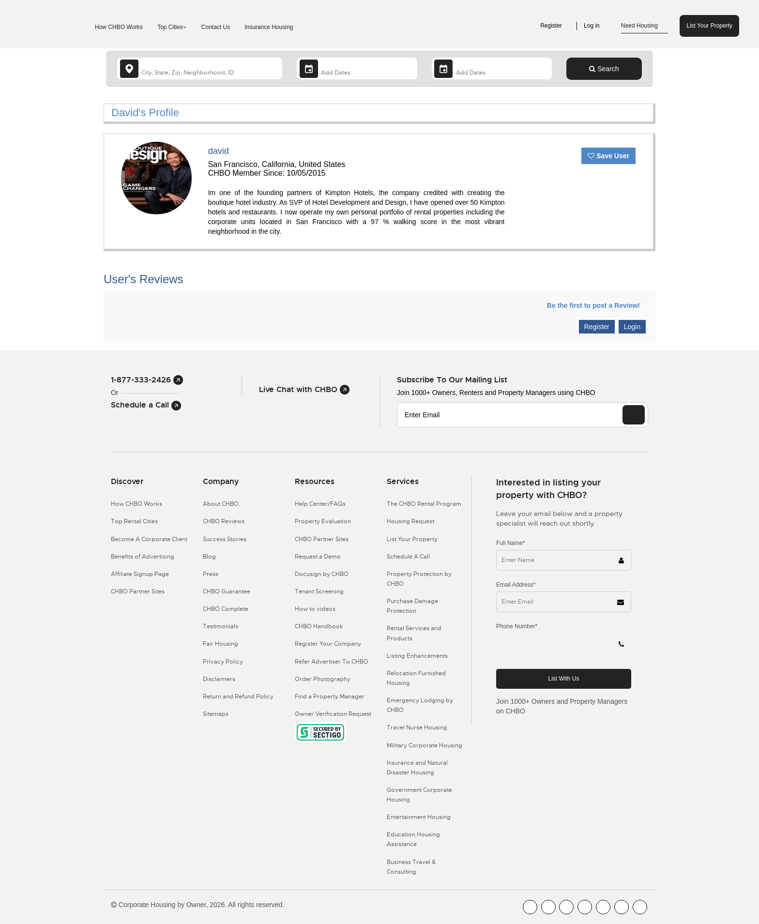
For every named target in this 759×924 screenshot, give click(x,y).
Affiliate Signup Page (140, 574)
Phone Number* (516, 626)
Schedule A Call (408, 556)
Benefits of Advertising (142, 556)
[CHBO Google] (640, 907)
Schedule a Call (146, 405)
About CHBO (221, 504)
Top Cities (172, 27)
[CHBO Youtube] (548, 907)
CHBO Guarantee (226, 591)
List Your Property (709, 25)
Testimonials (220, 626)
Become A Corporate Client (149, 539)
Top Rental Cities (134, 521)
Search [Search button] (604, 69)
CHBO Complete (225, 609)
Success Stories (224, 539)
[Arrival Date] (357, 68)
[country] (199, 68)
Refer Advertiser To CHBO (331, 662)
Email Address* (515, 584)
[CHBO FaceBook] (530, 907)
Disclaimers (219, 679)
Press (210, 574)
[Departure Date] (492, 68)
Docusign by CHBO (322, 574)
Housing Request (410, 521)
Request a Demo (318, 556)
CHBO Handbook (319, 626)
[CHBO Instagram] (584, 907)
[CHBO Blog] (566, 907)
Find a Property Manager (329, 696)
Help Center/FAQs (320, 504)
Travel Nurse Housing (417, 727)
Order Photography (322, 679)
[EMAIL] (633, 414)
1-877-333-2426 (147, 380)
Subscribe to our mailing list (452, 380)
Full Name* (510, 543)
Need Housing (644, 26)
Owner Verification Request (333, 714)
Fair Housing (220, 644)
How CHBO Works (119, 27)
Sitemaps (215, 714)
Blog (209, 556)
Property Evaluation (323, 521)
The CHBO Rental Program (424, 504)
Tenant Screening (319, 591)
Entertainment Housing (419, 817)
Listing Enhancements (417, 656)
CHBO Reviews (223, 521)
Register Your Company (328, 644)
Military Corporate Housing (424, 745)
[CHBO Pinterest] (621, 907)
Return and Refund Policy (238, 696)
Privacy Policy (223, 662)
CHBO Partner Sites (138, 591)
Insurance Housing (268, 27)
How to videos (315, 609)
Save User (608, 156)
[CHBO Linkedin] (603, 907)
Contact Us (215, 27)
